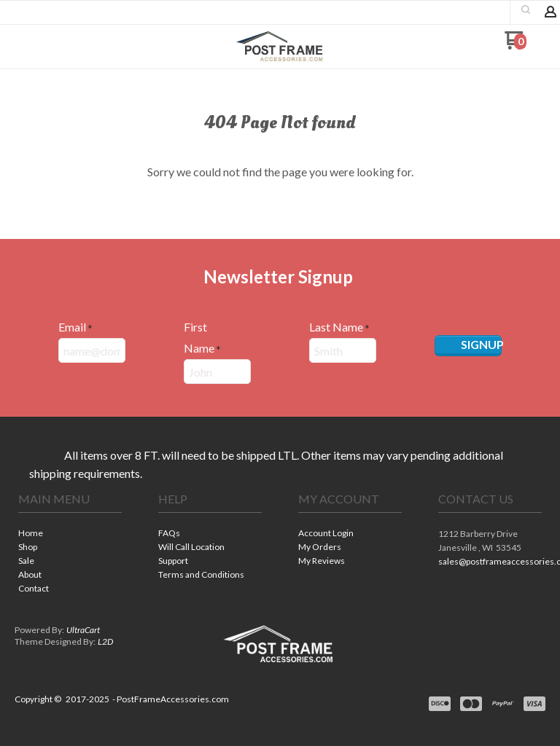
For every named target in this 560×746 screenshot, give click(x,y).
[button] (31, 46)
